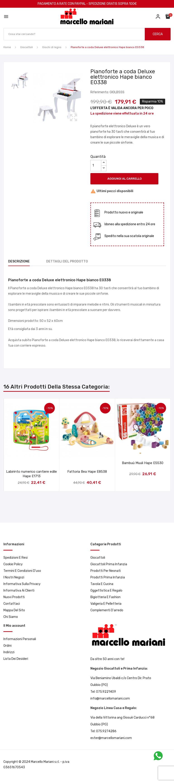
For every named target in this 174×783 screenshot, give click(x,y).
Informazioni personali (19, 639)
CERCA (158, 34)
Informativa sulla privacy (22, 584)
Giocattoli (97, 558)
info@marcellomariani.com (110, 698)
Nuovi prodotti (14, 597)
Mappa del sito (14, 610)
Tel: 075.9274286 (103, 731)
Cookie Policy (13, 564)
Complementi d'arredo (106, 610)
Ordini (7, 646)
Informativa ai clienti (18, 590)
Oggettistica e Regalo (106, 590)
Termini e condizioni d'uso (22, 571)
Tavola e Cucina (101, 584)
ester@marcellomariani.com (111, 738)
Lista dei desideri (15, 659)
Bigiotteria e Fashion (105, 597)
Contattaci (11, 604)
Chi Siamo (10, 617)
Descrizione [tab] (19, 261)
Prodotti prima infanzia (107, 577)
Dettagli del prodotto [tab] (67, 261)
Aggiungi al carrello (124, 178)
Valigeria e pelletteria (105, 604)
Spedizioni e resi (15, 558)
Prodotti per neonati (105, 571)
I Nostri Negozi (13, 577)
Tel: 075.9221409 (103, 692)
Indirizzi (8, 652)
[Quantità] (95, 165)
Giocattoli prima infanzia (108, 564)
